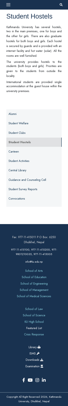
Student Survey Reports (23, 189)
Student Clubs (17, 133)
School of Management (34, 290)
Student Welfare (18, 123)
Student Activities (19, 161)
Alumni (13, 114)
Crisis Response (34, 334)
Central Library (17, 170)
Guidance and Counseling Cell (27, 180)
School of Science (34, 315)
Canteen (14, 152)
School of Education (34, 277)
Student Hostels (20, 142)
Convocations (17, 199)
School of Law (34, 309)
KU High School (34, 322)
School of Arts (34, 271)
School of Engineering (34, 284)
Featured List (34, 328)
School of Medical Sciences (34, 296)
